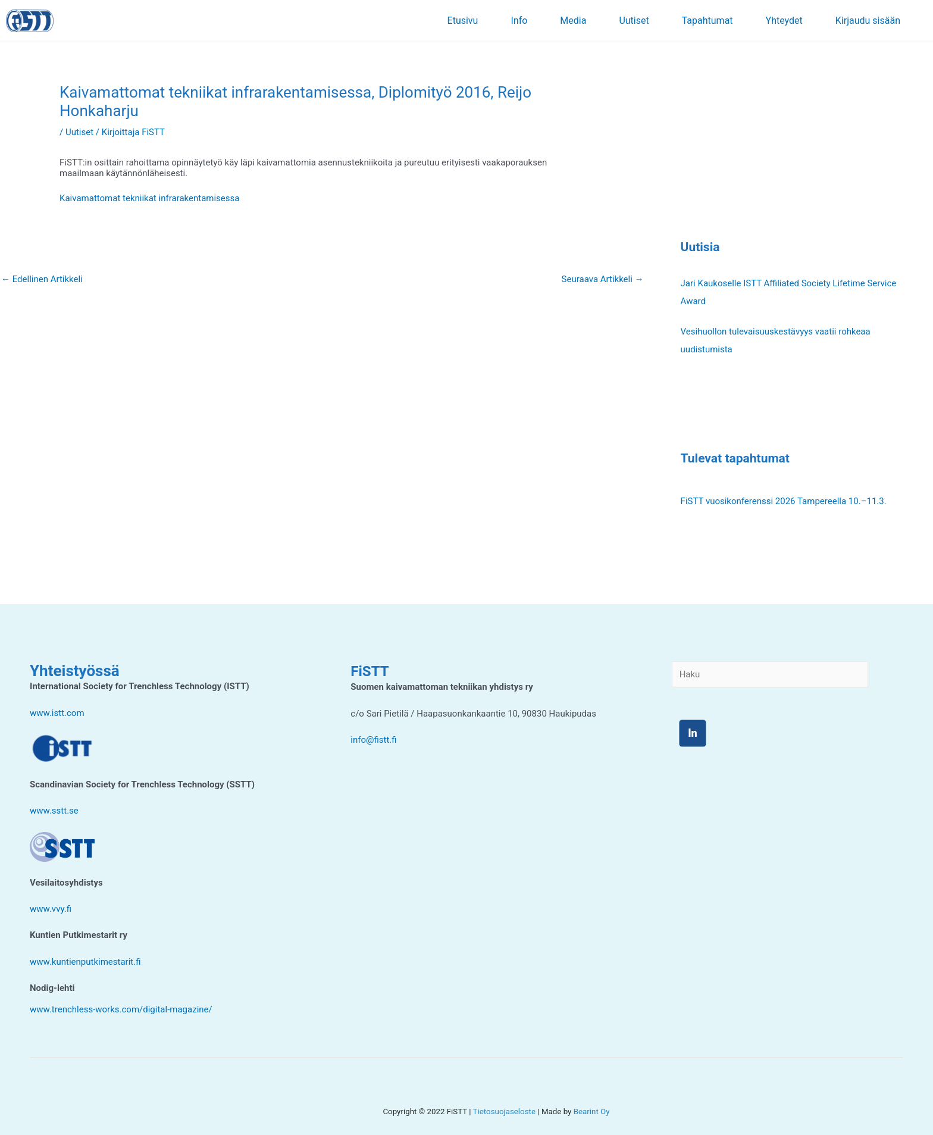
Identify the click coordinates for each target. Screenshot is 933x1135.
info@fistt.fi (373, 739)
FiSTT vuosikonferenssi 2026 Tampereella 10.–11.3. (784, 501)
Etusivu (462, 20)
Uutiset (634, 20)
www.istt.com (57, 713)
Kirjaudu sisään (867, 20)
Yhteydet (784, 20)
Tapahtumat (707, 20)
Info (519, 20)
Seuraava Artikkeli (603, 279)
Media (573, 20)
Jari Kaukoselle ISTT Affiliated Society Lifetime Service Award (789, 292)
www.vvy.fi (50, 908)
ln (692, 733)
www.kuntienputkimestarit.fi (85, 961)
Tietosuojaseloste (504, 1111)
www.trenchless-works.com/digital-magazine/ (121, 1009)
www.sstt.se (54, 810)
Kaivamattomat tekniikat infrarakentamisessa (149, 198)
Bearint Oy (592, 1111)
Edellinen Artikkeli (42, 279)
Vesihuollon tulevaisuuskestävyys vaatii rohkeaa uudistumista (776, 340)
